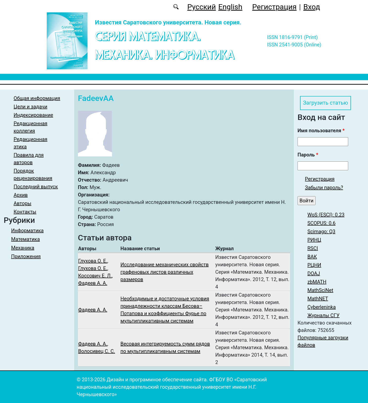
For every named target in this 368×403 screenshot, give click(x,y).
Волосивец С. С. (96, 351)
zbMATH (316, 283)
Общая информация (37, 98)
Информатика (27, 230)
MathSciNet (320, 291)
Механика (22, 248)
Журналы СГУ (323, 316)
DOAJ (313, 274)
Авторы (22, 203)
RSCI (312, 249)
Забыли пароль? (324, 188)
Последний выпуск (36, 187)
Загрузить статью (327, 103)
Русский (201, 6)
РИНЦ (314, 241)
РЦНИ (314, 266)
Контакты (25, 212)
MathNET (317, 299)
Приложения (26, 256)
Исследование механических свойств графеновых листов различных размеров (164, 272)
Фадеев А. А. (92, 283)
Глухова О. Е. (92, 261)
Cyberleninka (321, 308)
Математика (25, 239)
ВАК (312, 257)
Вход (311, 6)
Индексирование (33, 115)
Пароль (308, 155)
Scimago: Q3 (321, 232)
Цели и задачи (30, 107)
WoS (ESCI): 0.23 (326, 215)
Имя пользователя (321, 131)
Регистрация (274, 6)
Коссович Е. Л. (95, 276)
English (230, 6)
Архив (21, 195)
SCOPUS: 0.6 (321, 224)
